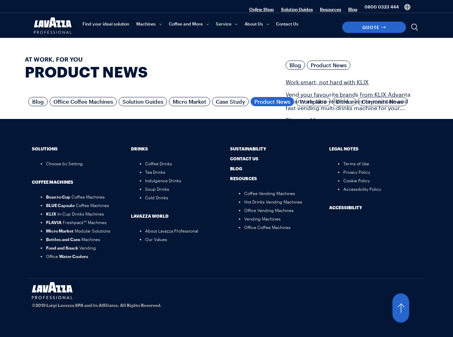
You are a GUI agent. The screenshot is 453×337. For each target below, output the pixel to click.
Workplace (313, 101)
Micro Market (189, 101)
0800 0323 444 (382, 6)
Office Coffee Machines (83, 101)
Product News (272, 101)
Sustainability (248, 148)
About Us (254, 23)
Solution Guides (297, 9)
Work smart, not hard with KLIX (327, 82)
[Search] (414, 27)
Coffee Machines (52, 181)
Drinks (344, 101)
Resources (330, 9)
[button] (407, 308)
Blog (352, 9)
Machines (146, 23)
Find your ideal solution (105, 23)
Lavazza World (149, 215)
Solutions (45, 148)
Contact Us (287, 23)
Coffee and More (186, 23)
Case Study (230, 101)
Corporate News (382, 101)
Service (223, 23)
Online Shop (261, 9)
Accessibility (345, 207)
